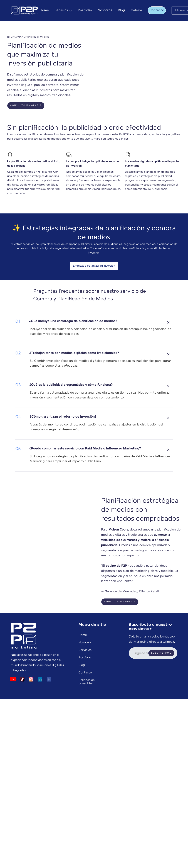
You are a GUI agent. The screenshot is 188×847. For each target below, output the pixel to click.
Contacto (156, 10)
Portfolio (85, 10)
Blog (121, 10)
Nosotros (105, 10)
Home (44, 10)
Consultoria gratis (119, 602)
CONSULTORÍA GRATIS (25, 105)
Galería (136, 10)
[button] (63, 10)
